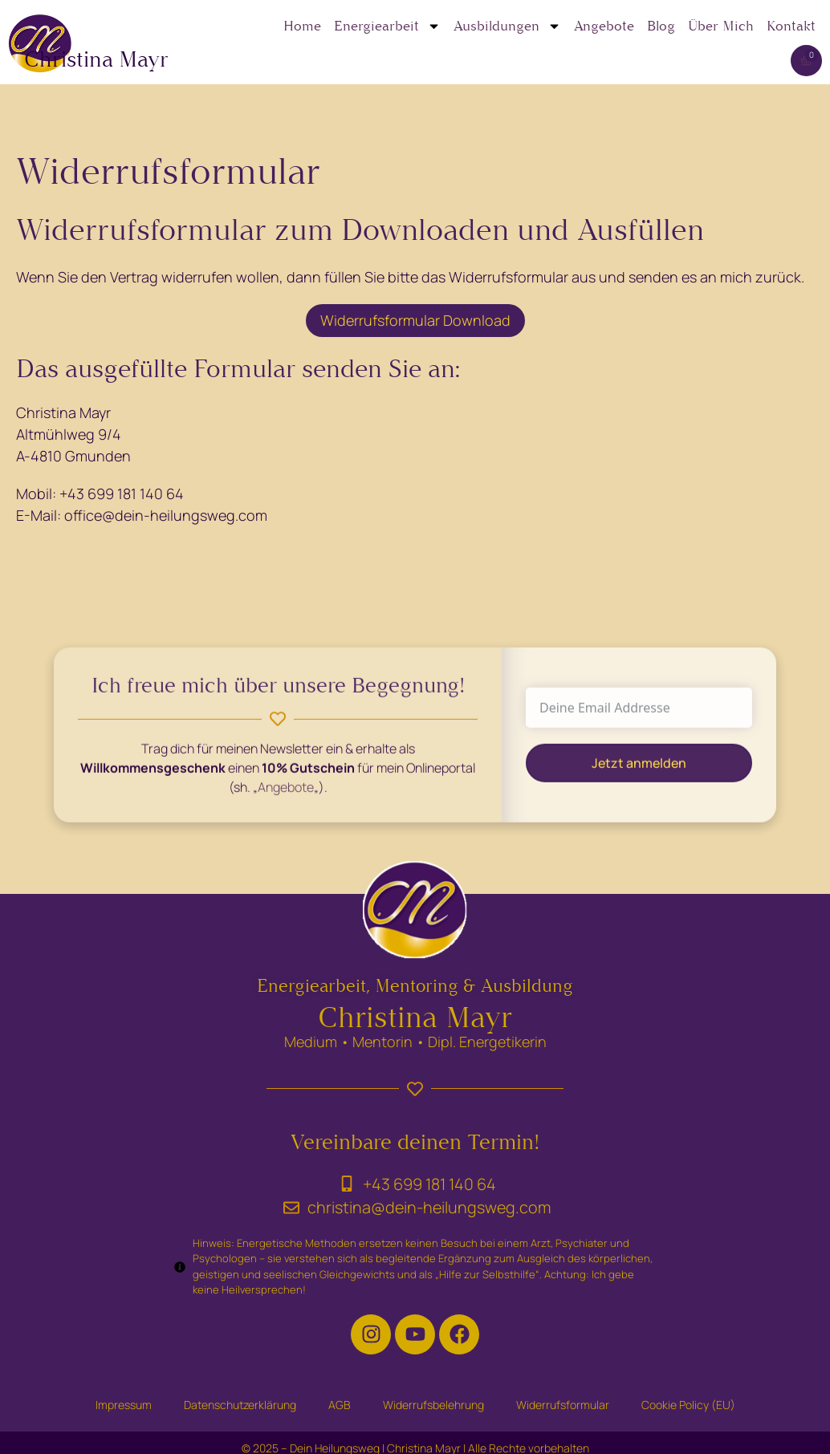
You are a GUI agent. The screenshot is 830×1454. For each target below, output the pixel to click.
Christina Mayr (96, 59)
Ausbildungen (507, 26)
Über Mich (721, 26)
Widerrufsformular (562, 1404)
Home (302, 26)
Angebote (604, 26)
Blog (661, 26)
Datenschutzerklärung (240, 1404)
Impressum (124, 1404)
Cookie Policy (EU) (688, 1404)
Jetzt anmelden (639, 773)
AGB (339, 1404)
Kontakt (791, 26)
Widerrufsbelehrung (433, 1404)
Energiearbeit (387, 26)
